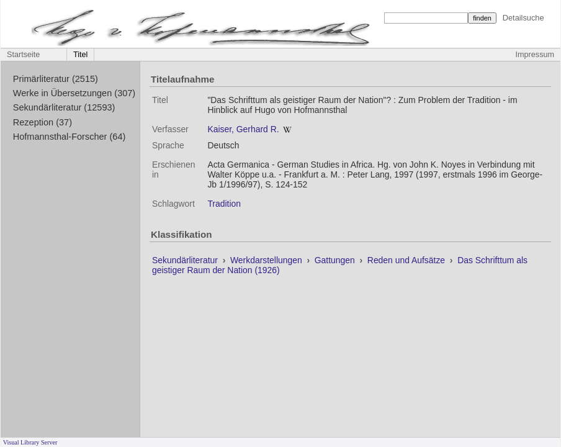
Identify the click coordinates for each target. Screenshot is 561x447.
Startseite (23, 54)
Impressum (535, 54)
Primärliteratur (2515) (55, 79)
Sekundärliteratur (186, 260)
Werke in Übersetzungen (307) (74, 93)
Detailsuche (523, 17)
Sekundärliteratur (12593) (64, 107)
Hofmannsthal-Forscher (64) (69, 137)
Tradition (224, 204)
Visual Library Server (30, 442)
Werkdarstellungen (267, 260)
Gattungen (336, 260)
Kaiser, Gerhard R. (243, 129)
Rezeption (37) (42, 122)
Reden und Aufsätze (407, 260)
